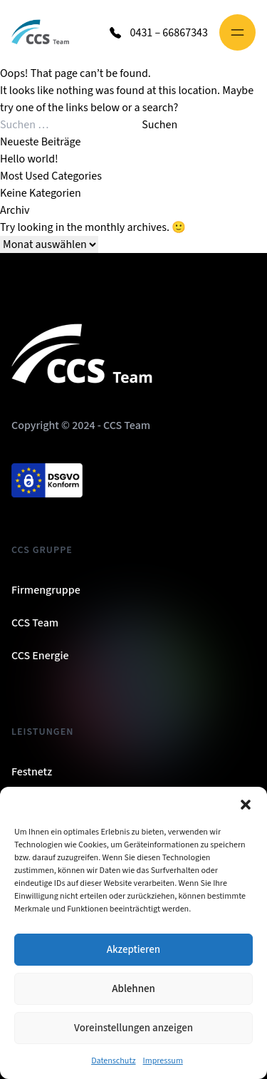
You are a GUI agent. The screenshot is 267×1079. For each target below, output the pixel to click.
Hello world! (29, 159)
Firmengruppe (45, 590)
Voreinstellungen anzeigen (133, 1028)
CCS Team (34, 623)
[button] (246, 804)
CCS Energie (40, 656)
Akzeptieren (133, 949)
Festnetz (31, 772)
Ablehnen (133, 988)
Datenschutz (113, 1061)
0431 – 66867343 (169, 33)
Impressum (163, 1061)
